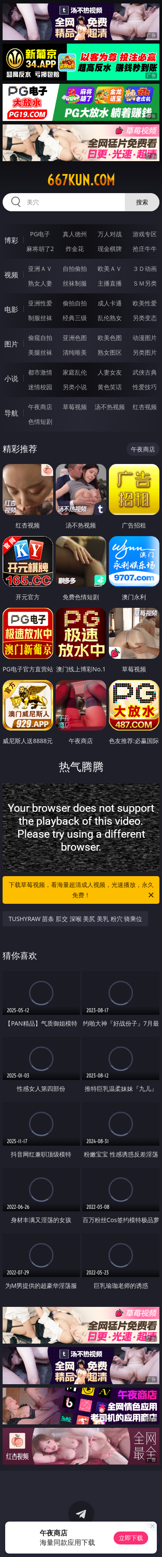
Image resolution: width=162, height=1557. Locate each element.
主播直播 (110, 283)
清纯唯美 (75, 352)
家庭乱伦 (75, 372)
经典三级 (75, 318)
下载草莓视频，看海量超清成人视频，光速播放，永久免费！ (82, 890)
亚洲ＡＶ (40, 268)
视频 (11, 275)
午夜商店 (40, 407)
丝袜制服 (75, 283)
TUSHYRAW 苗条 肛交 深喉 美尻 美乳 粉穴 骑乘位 (76, 919)
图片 (11, 344)
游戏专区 (145, 234)
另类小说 (75, 387)
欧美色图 (110, 338)
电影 (11, 309)
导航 (11, 413)
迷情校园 (40, 387)
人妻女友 (110, 372)
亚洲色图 (75, 338)
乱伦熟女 (110, 318)
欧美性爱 (145, 303)
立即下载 (131, 1538)
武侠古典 (145, 372)
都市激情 (40, 372)
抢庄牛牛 (145, 249)
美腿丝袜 (40, 352)
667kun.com (81, 180)
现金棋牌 (110, 249)
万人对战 (110, 234)
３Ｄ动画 (145, 268)
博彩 (11, 240)
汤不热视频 (110, 407)
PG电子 (40, 234)
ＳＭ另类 (145, 283)
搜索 (142, 202)
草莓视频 (75, 407)
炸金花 (75, 249)
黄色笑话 (110, 387)
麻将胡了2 (40, 249)
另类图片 (145, 352)
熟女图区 (110, 352)
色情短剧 (40, 421)
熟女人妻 (40, 283)
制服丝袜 (40, 318)
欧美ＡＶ (110, 268)
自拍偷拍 (75, 268)
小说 (11, 378)
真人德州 (75, 234)
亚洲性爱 (40, 303)
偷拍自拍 (75, 303)
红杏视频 (145, 407)
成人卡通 (110, 303)
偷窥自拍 (40, 338)
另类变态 (145, 318)
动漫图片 (145, 338)
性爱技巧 (145, 387)
